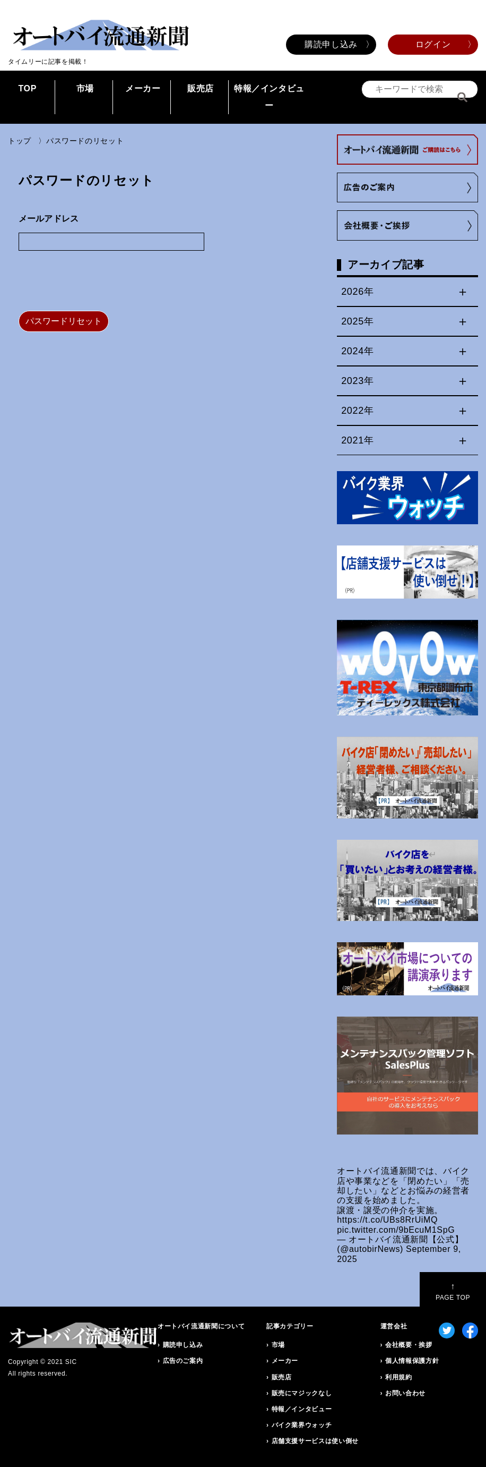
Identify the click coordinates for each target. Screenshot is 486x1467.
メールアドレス (49, 218)
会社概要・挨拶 (408, 1345)
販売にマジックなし (302, 1393)
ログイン (433, 44)
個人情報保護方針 (412, 1360)
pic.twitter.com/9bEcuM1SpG (396, 1229)
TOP (27, 88)
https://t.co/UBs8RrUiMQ (387, 1219)
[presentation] (99, 282)
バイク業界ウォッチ (302, 1425)
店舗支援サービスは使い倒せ (315, 1441)
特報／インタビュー (269, 97)
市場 (85, 88)
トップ (19, 141)
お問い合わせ (405, 1393)
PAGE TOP (453, 1291)
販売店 (200, 88)
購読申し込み (331, 44)
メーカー (143, 88)
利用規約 (398, 1377)
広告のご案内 (183, 1360)
